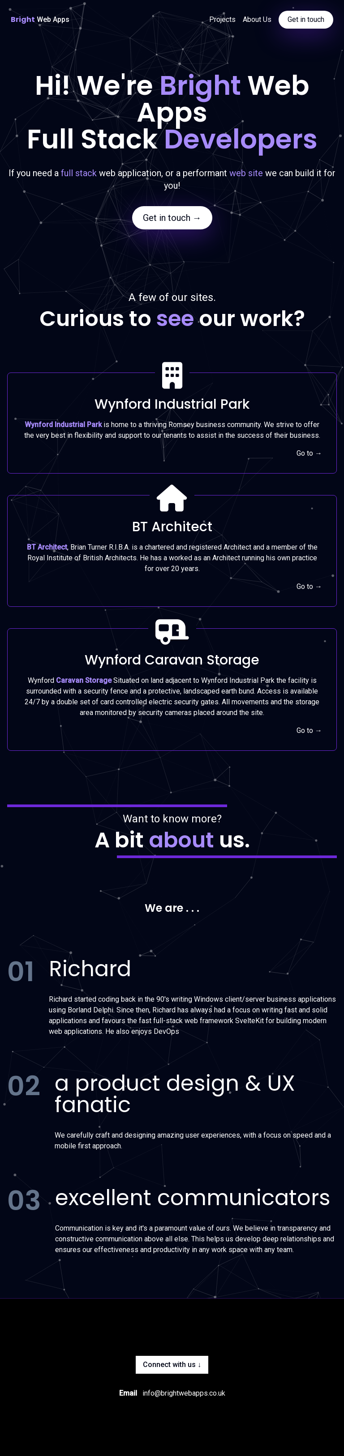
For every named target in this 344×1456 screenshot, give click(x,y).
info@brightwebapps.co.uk (183, 1393)
